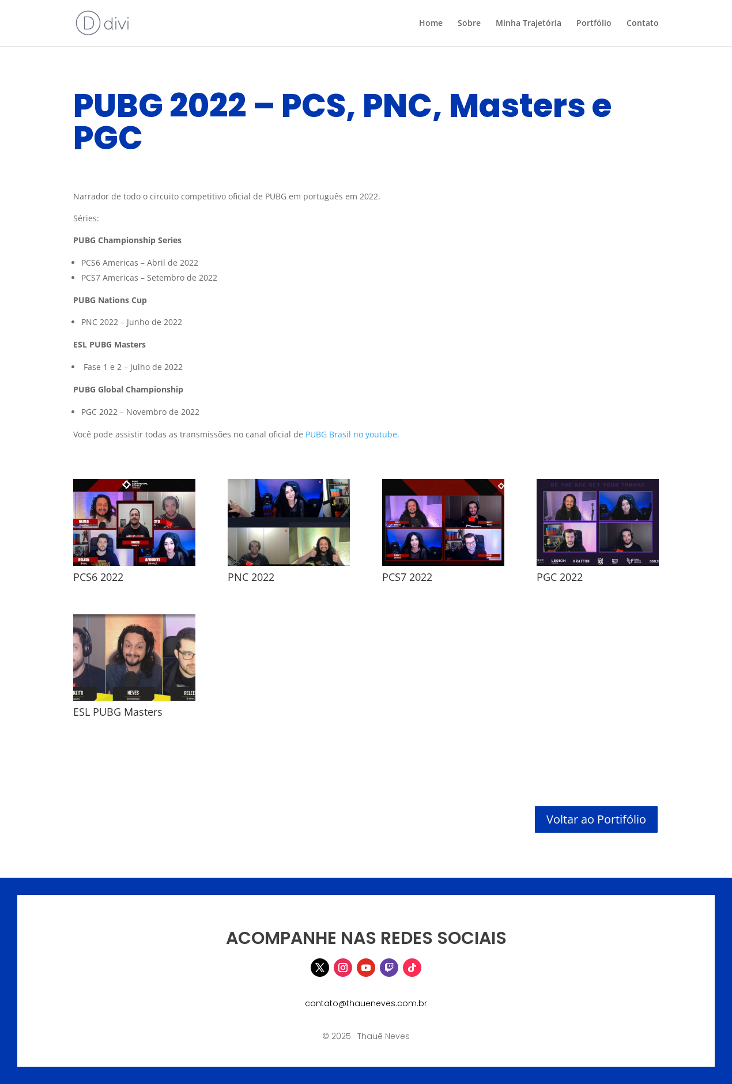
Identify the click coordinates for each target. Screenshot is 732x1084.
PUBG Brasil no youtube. (352, 434)
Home (431, 23)
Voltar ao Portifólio (596, 819)
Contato (643, 23)
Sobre (469, 23)
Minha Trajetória (528, 23)
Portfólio (594, 23)
